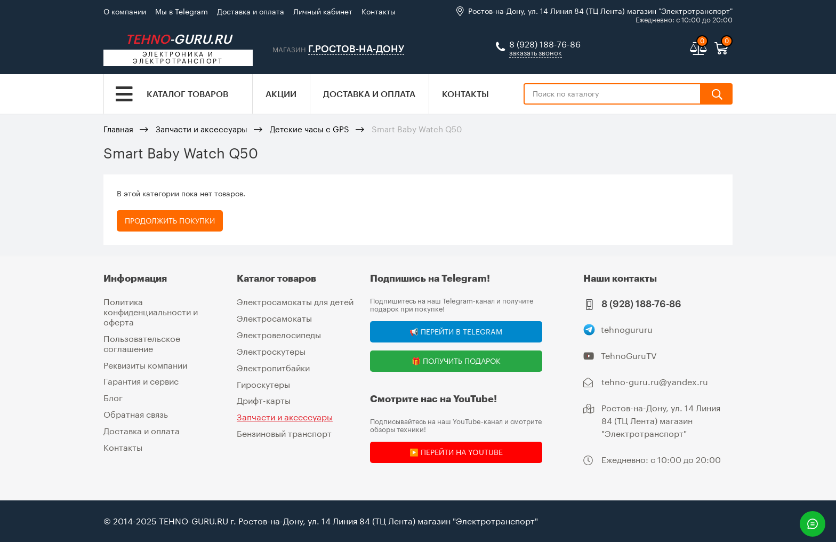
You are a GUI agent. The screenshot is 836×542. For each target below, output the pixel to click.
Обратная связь (135, 412)
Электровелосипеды (279, 334)
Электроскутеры (271, 350)
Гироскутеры (263, 383)
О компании (124, 11)
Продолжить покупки (170, 221)
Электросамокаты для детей (295, 302)
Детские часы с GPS (309, 130)
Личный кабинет (322, 11)
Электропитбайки (273, 367)
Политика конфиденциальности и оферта (150, 311)
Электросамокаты (274, 318)
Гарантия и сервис (141, 380)
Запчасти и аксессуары (201, 130)
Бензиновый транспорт (284, 431)
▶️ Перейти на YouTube (456, 452)
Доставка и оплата (250, 11)
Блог (113, 396)
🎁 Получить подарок (456, 360)
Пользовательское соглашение (141, 342)
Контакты (378, 11)
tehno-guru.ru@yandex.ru (654, 382)
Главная (118, 130)
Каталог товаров (187, 95)
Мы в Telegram (181, 11)
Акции (281, 95)
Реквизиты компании (145, 363)
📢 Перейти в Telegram (455, 331)
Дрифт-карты (264, 399)
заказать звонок (535, 53)
